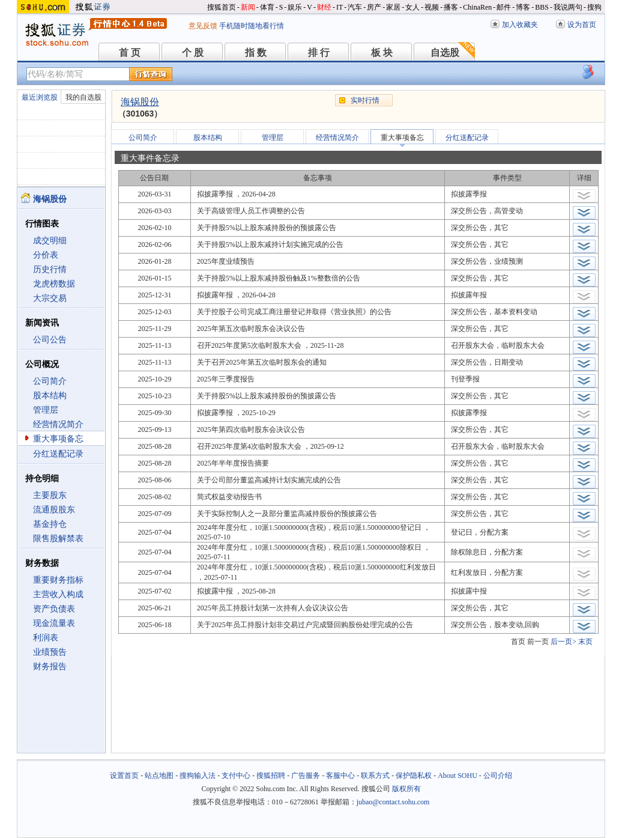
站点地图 (159, 775)
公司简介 (50, 381)
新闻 (248, 7)
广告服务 (305, 775)
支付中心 (236, 775)
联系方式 (375, 775)
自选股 (444, 52)
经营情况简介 (58, 424)
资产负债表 (54, 608)
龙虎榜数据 (54, 283)
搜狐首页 (221, 7)
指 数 (256, 52)
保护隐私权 (414, 775)
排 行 (319, 52)
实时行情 (365, 100)
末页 (585, 641)
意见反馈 (203, 26)
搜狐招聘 (270, 775)
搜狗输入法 (198, 775)
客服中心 (340, 775)
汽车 (355, 7)
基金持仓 (50, 524)
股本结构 (50, 395)
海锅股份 (140, 102)
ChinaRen (477, 7)
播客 (451, 7)
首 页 (129, 52)
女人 (412, 7)
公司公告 (50, 339)
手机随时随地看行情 (251, 26)
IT (339, 7)
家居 (393, 7)
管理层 (45, 409)
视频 (431, 7)
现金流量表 (54, 623)
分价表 (45, 255)
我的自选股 (83, 97)
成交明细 (50, 240)
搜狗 (594, 7)
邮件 (504, 7)
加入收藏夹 (520, 24)
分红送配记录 (58, 453)
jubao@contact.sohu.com (393, 802)
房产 (374, 7)
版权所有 (406, 789)
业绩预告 (50, 652)
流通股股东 (54, 509)
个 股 (193, 52)
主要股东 (50, 495)
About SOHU (457, 775)
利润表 (45, 637)
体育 (267, 7)
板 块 (382, 52)
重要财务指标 (58, 579)
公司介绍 (497, 775)
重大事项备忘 (58, 438)
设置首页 (124, 775)
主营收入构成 (58, 594)
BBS (542, 7)
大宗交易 (50, 298)
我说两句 (568, 7)
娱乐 (295, 7)
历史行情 (50, 269)
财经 (324, 7)
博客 (523, 7)
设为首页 (581, 24)
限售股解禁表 (58, 538)
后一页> (563, 641)
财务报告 (50, 666)
